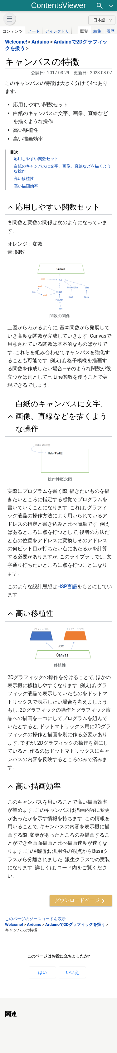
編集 (97, 31)
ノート (34, 31)
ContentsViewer (58, 5)
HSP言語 (67, 586)
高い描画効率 (26, 186)
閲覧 (84, 31)
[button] (9, 18)
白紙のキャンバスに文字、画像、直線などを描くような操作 (62, 416)
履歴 (110, 31)
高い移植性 (24, 178)
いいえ (72, 972)
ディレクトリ (57, 31)
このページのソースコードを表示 (35, 919)
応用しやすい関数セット (36, 158)
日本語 (99, 20)
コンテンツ (12, 31)
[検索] (100, 5)
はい (42, 972)
